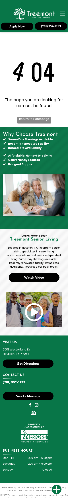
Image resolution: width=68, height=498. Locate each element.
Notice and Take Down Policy (20, 490)
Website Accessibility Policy (48, 490)
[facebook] (30, 405)
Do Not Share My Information (32, 487)
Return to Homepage (34, 119)
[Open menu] (62, 13)
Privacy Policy (8, 487)
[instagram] (36, 405)
